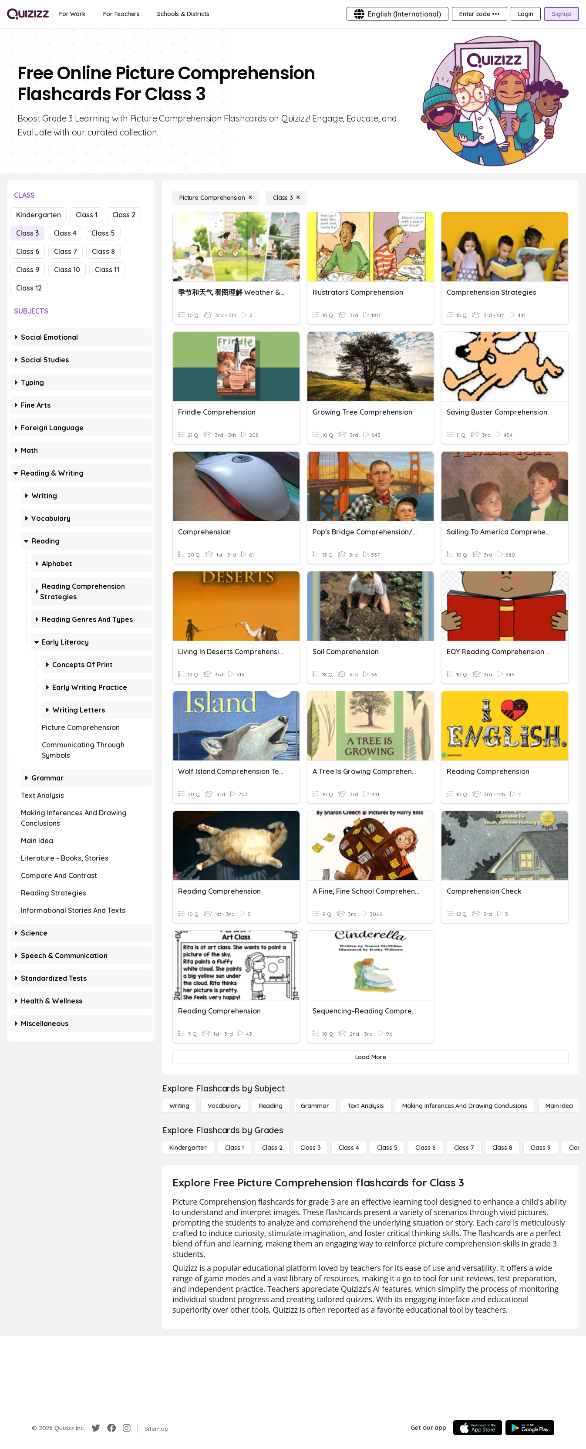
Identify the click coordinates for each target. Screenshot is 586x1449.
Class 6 (27, 251)
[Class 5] (387, 1148)
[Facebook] (111, 1428)
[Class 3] (286, 198)
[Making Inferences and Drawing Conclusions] (465, 1106)
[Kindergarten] (188, 1148)
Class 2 (123, 214)
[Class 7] (464, 1148)
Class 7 (65, 251)
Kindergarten (38, 214)
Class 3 (27, 233)
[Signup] (561, 14)
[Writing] (179, 1106)
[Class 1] (234, 1148)
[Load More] (370, 1057)
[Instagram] (127, 1428)
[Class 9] (540, 1148)
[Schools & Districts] (183, 14)
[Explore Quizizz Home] (28, 14)
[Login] (526, 14)
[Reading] (271, 1106)
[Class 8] (502, 1148)
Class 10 (67, 269)
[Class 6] (425, 1148)
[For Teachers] (121, 14)
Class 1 (87, 214)
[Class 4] (348, 1148)
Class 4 (65, 233)
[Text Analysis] (365, 1106)
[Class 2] (272, 1148)
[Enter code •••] (479, 14)
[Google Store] (529, 1427)
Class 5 (103, 233)
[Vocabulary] (224, 1106)
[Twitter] (95, 1428)
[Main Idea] (559, 1106)
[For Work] (72, 14)
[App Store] (477, 1427)
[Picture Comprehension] (215, 198)
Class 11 (107, 269)
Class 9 (27, 269)
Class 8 (103, 251)
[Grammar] (315, 1106)
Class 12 (29, 288)
